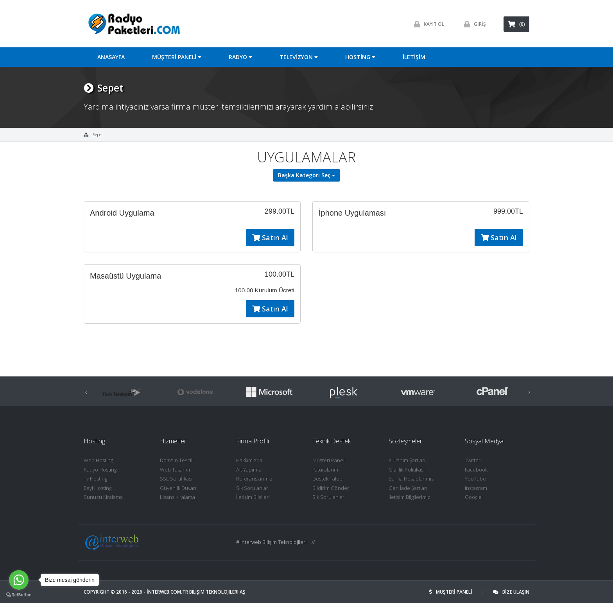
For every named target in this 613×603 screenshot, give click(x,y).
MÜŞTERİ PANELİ (451, 592)
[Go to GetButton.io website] (18, 595)
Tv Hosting (95, 478)
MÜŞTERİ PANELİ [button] (176, 57)
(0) (516, 24)
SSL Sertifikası (176, 478)
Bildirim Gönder (330, 487)
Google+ (474, 496)
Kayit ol (427, 24)
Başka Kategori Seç (306, 175)
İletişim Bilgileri (253, 496)
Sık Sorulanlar (252, 487)
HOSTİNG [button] (360, 57)
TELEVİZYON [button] (299, 57)
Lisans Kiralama (177, 496)
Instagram (476, 487)
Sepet (98, 134)
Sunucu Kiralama (103, 496)
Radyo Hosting (100, 469)
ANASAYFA (111, 57)
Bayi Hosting (97, 487)
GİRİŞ (473, 24)
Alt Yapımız (248, 469)
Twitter (472, 460)
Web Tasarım (175, 469)
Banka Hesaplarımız (411, 478)
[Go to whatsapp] (19, 580)
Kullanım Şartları (407, 460)
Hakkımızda (249, 460)
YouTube (475, 478)
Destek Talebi (328, 478)
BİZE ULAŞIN (511, 592)
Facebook (476, 469)
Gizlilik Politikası (407, 469)
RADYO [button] (240, 57)
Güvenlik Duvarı (178, 487)
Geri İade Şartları (408, 487)
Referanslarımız (254, 478)
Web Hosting (98, 460)
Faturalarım (325, 469)
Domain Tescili (177, 460)
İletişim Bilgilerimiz (409, 496)
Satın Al (270, 237)
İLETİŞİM (414, 57)
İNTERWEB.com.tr (167, 592)
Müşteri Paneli (329, 460)
